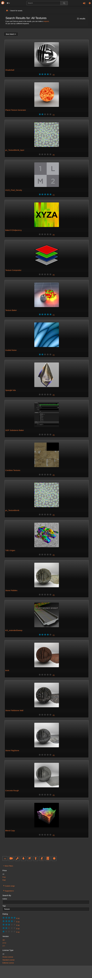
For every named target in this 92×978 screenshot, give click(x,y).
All (5, 859)
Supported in (8, 890)
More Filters (8, 865)
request (46, 21)
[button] (8, 3)
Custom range (9, 885)
